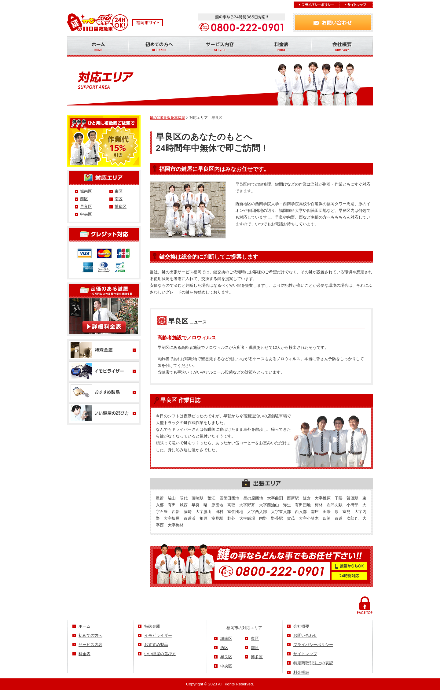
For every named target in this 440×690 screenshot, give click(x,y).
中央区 (86, 214)
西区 (84, 199)
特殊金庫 (152, 626)
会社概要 (301, 626)
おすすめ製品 (156, 644)
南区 (119, 199)
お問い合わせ (305, 635)
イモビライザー (158, 635)
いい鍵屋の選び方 (160, 653)
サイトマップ (305, 653)
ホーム (84, 626)
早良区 (86, 206)
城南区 (86, 191)
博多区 (121, 206)
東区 (119, 191)
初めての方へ (90, 635)
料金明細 (301, 672)
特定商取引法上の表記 (313, 663)
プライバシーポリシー (313, 644)
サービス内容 (90, 644)
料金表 (84, 653)
